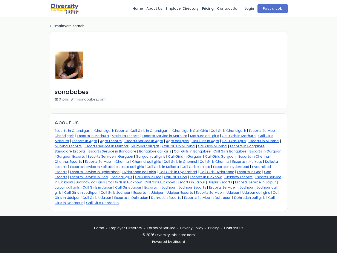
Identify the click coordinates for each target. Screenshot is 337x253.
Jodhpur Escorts (192, 187)
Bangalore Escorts (70, 151)
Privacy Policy (191, 233)
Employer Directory (182, 8)
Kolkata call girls (130, 166)
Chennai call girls (146, 161)
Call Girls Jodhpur (115, 192)
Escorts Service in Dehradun (207, 197)
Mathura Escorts (125, 135)
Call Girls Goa (175, 177)
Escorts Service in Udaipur (217, 192)
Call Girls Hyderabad (217, 171)
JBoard (179, 246)
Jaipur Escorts (220, 182)
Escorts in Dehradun (131, 197)
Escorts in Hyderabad (231, 166)
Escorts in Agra (84, 141)
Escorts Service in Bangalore (112, 151)
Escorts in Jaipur (191, 182)
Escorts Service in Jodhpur (231, 187)
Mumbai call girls (145, 146)
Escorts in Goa (249, 171)
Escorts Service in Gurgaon (110, 156)
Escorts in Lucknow (206, 177)
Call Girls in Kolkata (163, 166)
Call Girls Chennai (214, 161)
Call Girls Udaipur (97, 197)
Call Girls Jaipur (128, 187)
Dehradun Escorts (166, 197)
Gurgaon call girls (150, 156)
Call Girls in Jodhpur (81, 192)
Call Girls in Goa (148, 177)
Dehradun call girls (249, 197)
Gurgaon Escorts (71, 156)
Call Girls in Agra (205, 141)
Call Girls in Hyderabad (178, 171)
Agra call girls (177, 141)
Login (249, 8)
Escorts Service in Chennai (107, 161)
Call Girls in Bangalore (192, 151)
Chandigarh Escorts (111, 130)
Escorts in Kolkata (247, 161)
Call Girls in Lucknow (125, 182)
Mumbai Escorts (68, 146)
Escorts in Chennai (254, 156)
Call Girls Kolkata (196, 166)
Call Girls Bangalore (230, 151)
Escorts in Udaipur (148, 192)
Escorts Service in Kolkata (91, 166)
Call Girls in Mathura (239, 135)
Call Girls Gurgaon (220, 156)
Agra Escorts (111, 141)
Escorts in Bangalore (247, 146)
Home (138, 8)
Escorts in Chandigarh (73, 130)
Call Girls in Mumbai (178, 146)
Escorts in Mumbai (263, 141)
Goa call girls (121, 177)
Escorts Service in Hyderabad (94, 171)
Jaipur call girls (67, 187)
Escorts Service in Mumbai (106, 146)
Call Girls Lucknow (159, 182)
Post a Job (272, 8)
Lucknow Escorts (238, 177)
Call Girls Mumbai (212, 146)
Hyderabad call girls (139, 171)
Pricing (208, 8)
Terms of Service (161, 233)
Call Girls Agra (234, 141)
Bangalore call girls (155, 151)
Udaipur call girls (256, 192)
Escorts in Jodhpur (160, 187)
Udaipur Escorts (179, 192)
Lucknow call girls (90, 182)
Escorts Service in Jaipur (255, 182)
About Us (154, 8)
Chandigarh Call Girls (190, 130)
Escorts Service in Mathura (164, 135)
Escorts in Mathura (93, 135)
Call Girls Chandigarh (228, 130)
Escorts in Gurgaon (265, 151)
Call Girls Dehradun (102, 202)
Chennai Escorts (68, 161)
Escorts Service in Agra (143, 141)
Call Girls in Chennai (180, 161)
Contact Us (227, 8)
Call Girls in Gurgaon (185, 156)
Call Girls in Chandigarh (150, 130)
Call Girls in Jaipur (97, 187)
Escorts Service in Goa (89, 177)
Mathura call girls (204, 135)
